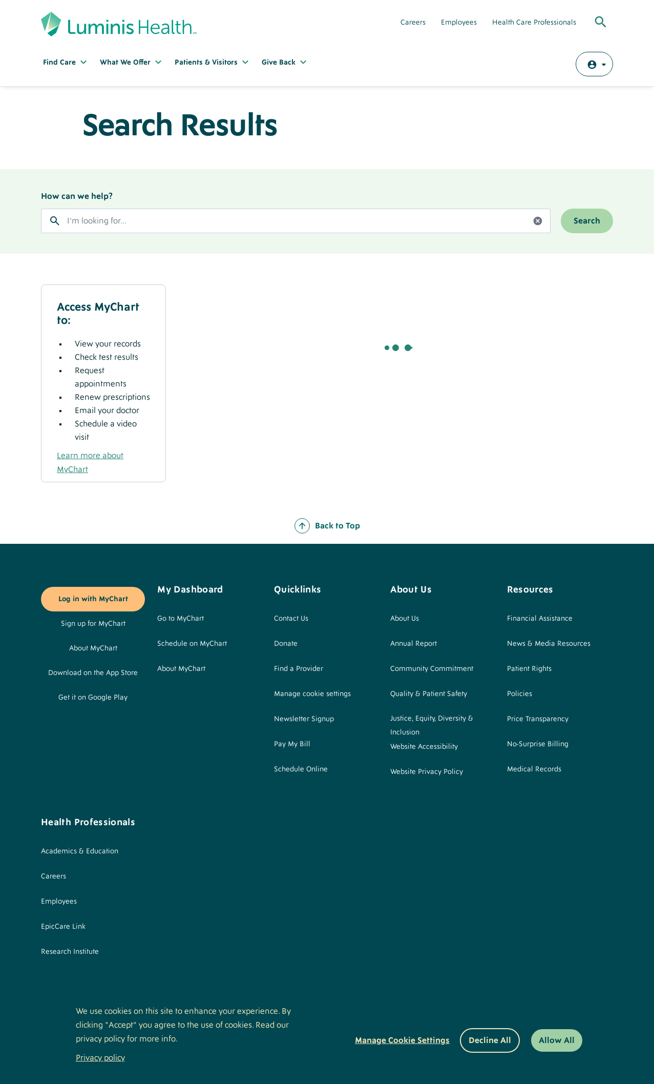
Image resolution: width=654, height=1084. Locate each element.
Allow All (557, 1040)
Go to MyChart (180, 619)
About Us (404, 619)
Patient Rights (529, 669)
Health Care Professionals (534, 22)
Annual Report (413, 644)
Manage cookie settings (312, 694)
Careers (413, 22)
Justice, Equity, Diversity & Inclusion (431, 725)
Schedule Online (301, 769)
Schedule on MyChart (192, 644)
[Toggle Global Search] (600, 22)
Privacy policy (100, 1057)
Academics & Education (79, 851)
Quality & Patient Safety (428, 694)
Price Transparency (537, 719)
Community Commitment (431, 669)
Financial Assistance (540, 619)
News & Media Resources (548, 644)
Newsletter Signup (304, 719)
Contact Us (291, 619)
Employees (459, 22)
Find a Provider (298, 669)
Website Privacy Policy (426, 772)
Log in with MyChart (93, 599)
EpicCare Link (63, 927)
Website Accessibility (424, 747)
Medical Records (534, 769)
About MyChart (93, 648)
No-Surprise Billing (537, 744)
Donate (286, 644)
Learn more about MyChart (90, 462)
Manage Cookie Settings (402, 1040)
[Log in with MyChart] (594, 64)
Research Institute (70, 952)
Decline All (490, 1040)
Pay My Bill (292, 744)
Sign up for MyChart (93, 624)
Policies (519, 694)
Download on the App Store (93, 673)
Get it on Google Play (93, 697)
